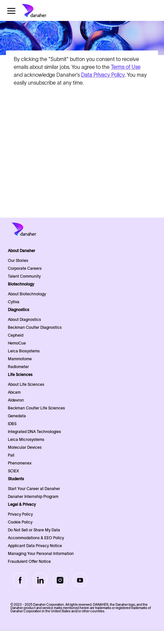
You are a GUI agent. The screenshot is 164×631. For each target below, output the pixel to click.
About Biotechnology (27, 294)
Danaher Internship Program (33, 496)
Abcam (14, 392)
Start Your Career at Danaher (34, 488)
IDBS (12, 424)
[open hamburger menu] (11, 11)
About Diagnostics (24, 319)
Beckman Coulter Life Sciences (36, 408)
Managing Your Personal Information (41, 553)
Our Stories (18, 260)
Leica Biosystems (24, 351)
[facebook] (20, 580)
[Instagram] (60, 580)
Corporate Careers (25, 268)
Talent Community (24, 276)
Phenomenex (19, 463)
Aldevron (16, 400)
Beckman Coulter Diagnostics (35, 327)
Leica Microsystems (26, 439)
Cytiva (13, 302)
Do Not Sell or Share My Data (34, 530)
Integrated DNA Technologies (34, 431)
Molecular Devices (25, 447)
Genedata (17, 416)
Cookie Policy (20, 522)
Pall (11, 455)
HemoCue (17, 343)
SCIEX (13, 471)
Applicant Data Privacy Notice (35, 545)
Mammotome (20, 359)
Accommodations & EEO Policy (36, 538)
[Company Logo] (45, 10)
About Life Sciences (26, 384)
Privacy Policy (20, 514)
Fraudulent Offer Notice (29, 561)
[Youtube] (80, 580)
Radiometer (18, 367)
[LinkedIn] (40, 580)
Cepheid (15, 335)
